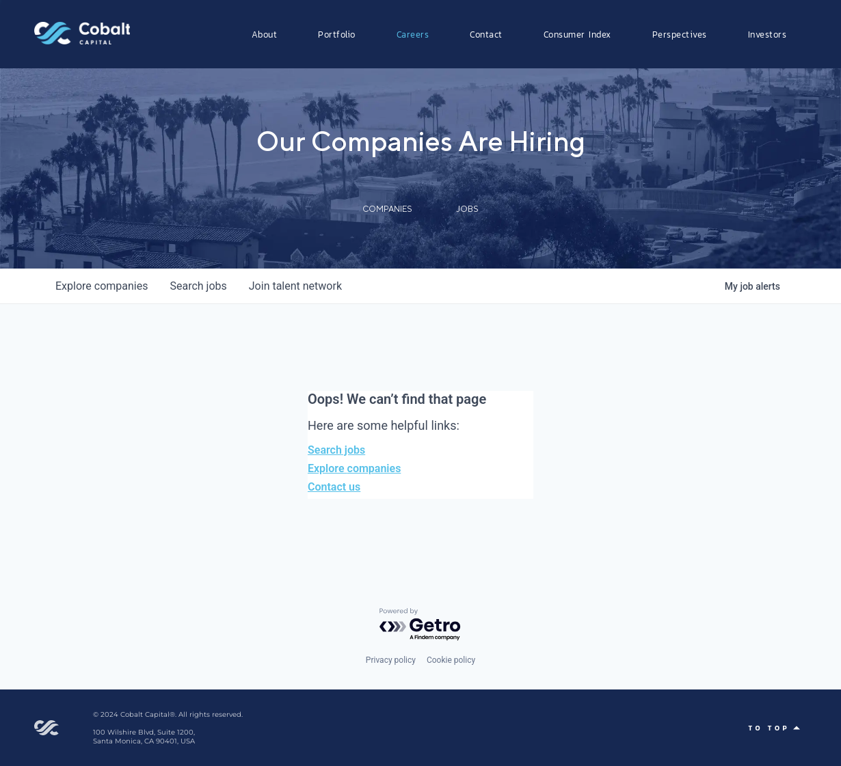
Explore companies (354, 468)
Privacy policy (391, 660)
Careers (413, 34)
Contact (486, 34)
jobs (198, 285)
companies (101, 285)
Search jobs (336, 449)
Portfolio (337, 34)
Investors (767, 34)
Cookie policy (451, 660)
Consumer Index (577, 34)
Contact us (334, 486)
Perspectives (679, 34)
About (265, 34)
